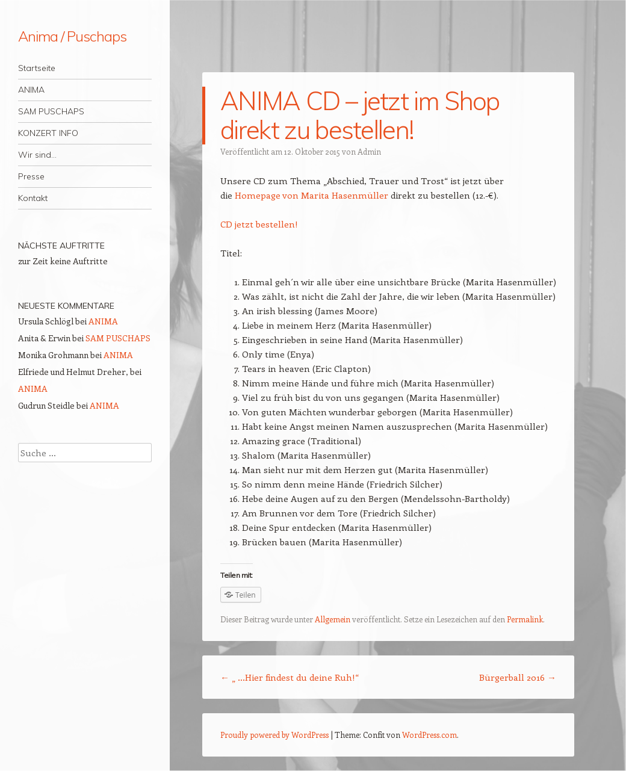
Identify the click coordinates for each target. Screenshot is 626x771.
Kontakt (33, 198)
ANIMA (31, 89)
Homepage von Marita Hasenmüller (311, 195)
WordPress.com (429, 734)
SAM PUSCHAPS (51, 111)
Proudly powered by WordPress (274, 734)
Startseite (36, 68)
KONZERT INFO (48, 133)
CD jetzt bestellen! (259, 224)
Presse (31, 176)
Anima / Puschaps (72, 36)
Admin (369, 151)
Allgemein (332, 619)
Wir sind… (37, 154)
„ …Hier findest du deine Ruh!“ (289, 677)
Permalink (525, 619)
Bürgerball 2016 (517, 677)
